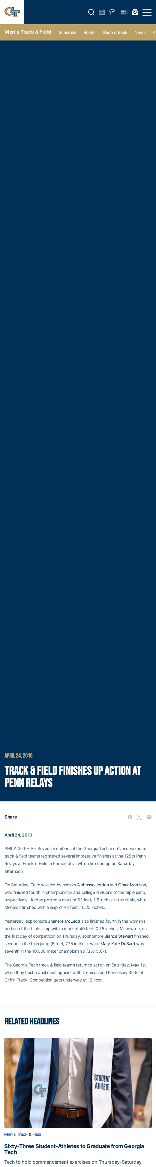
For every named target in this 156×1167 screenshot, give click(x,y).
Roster (89, 32)
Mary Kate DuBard (117, 943)
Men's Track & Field (27, 32)
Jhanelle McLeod (64, 921)
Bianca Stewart (118, 936)
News (140, 32)
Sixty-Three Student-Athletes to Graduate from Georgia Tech (74, 1149)
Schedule (67, 32)
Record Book (115, 32)
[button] (91, 12)
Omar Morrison (132, 884)
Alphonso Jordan (93, 884)
